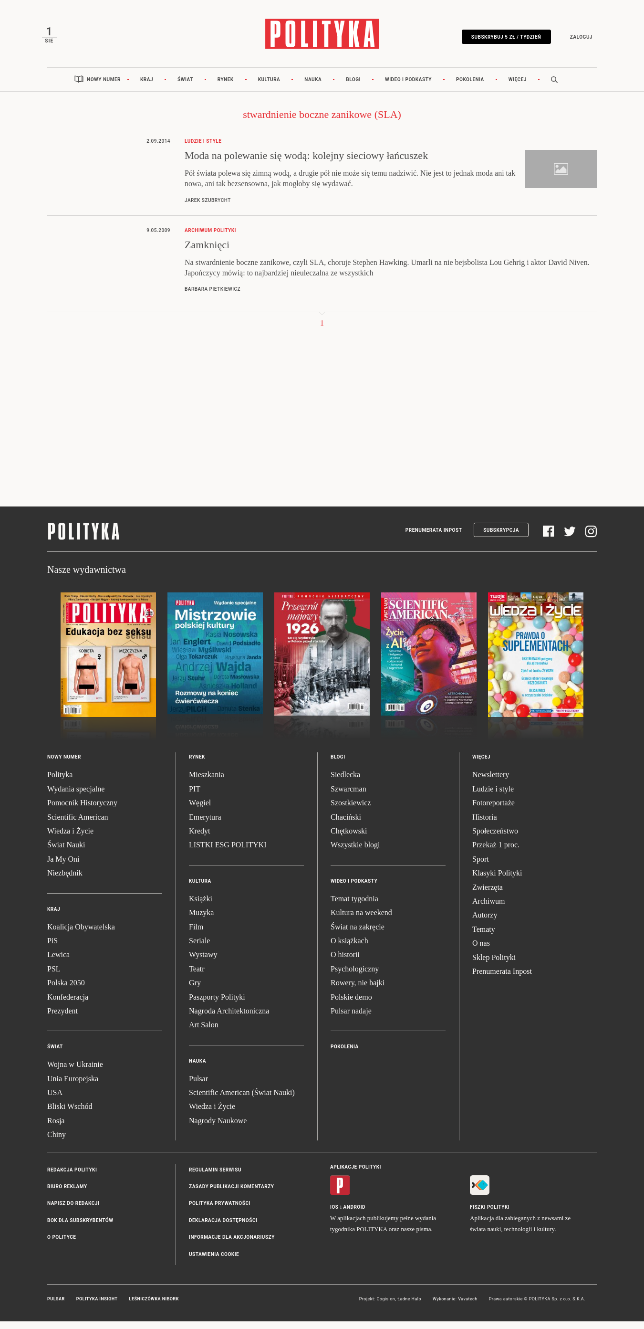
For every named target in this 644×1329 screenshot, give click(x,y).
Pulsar (198, 1086)
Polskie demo (351, 1005)
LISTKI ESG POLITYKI (228, 853)
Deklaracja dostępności (223, 1228)
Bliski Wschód (69, 1114)
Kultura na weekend (361, 921)
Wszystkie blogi (355, 853)
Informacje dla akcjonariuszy (232, 1245)
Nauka (313, 87)
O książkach (349, 948)
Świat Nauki (66, 853)
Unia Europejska (72, 1086)
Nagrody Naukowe (218, 1128)
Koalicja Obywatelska (81, 934)
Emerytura (205, 825)
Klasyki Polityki (497, 881)
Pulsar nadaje (351, 1018)
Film (196, 934)
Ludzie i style (493, 796)
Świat (185, 87)
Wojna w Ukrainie (75, 1072)
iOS (334, 1214)
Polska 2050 (66, 991)
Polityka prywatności (219, 1211)
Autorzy (484, 923)
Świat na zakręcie (357, 934)
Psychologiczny (355, 976)
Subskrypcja (501, 537)
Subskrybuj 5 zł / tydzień (501, 39)
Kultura (269, 87)
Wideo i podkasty (408, 87)
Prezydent (62, 1018)
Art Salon (203, 1033)
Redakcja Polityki (72, 1177)
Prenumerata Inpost (433, 537)
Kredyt (199, 838)
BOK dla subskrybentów (80, 1228)
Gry (195, 991)
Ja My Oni (63, 867)
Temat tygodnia (354, 906)
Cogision (385, 1306)
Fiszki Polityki (489, 1214)
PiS (52, 948)
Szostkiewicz (351, 811)
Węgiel (200, 811)
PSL (54, 976)
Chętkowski (349, 838)
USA (54, 1101)
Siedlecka (345, 783)
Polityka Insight (97, 1306)
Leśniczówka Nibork (154, 1306)
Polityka (60, 783)
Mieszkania (206, 783)
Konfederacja (67, 1005)
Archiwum (488, 909)
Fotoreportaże (493, 811)
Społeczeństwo (495, 838)
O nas (481, 951)
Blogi (353, 87)
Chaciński (346, 825)
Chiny (56, 1143)
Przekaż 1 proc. (495, 853)
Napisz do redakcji (73, 1211)
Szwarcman (348, 796)
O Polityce (61, 1245)
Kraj (146, 87)
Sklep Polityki (494, 965)
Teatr (197, 976)
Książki (200, 906)
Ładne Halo (409, 1306)
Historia (484, 825)
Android (354, 1214)
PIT (194, 796)
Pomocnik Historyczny (82, 811)
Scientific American (77, 825)
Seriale (199, 948)
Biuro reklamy (67, 1194)
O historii (345, 963)
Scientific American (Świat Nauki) (242, 1101)
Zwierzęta (487, 895)
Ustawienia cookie (214, 1262)
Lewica (58, 963)
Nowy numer (104, 87)
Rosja (55, 1128)
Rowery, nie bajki (357, 991)
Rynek (226, 87)
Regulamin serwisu (215, 1177)
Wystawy (203, 963)
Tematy (483, 937)
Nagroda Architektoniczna (229, 1018)
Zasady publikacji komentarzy (231, 1194)
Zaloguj (575, 39)
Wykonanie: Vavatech (455, 1306)
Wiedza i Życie (70, 838)
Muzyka (201, 921)
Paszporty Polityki (217, 1005)
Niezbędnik (65, 881)
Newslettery (490, 783)
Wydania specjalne (75, 796)
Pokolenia (470, 87)
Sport (480, 867)
